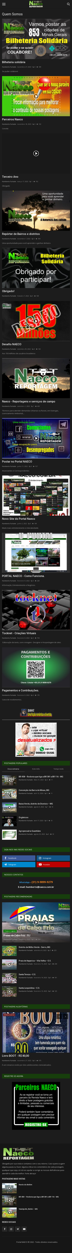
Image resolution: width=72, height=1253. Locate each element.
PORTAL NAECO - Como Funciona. (23, 576)
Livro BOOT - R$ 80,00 (15, 1055)
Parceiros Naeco (12, 119)
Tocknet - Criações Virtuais (19, 633)
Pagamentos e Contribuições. (20, 690)
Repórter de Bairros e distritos (21, 234)
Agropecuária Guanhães (30, 831)
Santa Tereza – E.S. (27, 974)
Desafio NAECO (11, 344)
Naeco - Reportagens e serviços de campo (28, 401)
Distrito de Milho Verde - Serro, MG (34, 947)
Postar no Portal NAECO (17, 461)
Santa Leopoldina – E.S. (29, 988)
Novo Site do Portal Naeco (18, 518)
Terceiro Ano (10, 176)
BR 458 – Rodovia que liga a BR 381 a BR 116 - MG (41, 777)
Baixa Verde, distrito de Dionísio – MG (36, 804)
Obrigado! (8, 291)
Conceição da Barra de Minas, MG (34, 790)
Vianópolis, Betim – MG (28, 1209)
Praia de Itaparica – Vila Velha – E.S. (35, 961)
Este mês (36, 769)
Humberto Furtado (9, 67)
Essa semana (13, 769)
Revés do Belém (25, 1185)
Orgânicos (23, 817)
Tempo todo (59, 769)
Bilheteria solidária (13, 62)
